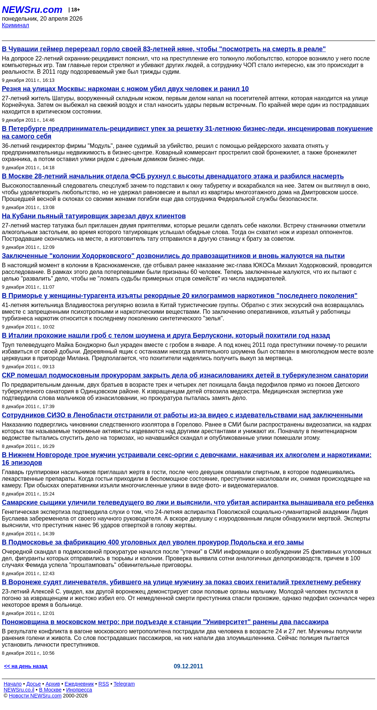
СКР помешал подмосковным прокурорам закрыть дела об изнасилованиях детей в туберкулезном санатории (185, 375)
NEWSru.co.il (19, 690)
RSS (103, 684)
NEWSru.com (32, 9)
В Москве (50, 690)
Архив (53, 684)
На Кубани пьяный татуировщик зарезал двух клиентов (94, 216)
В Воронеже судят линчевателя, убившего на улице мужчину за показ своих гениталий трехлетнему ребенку (181, 582)
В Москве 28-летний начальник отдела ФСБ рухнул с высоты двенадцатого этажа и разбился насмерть (173, 176)
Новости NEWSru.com (35, 696)
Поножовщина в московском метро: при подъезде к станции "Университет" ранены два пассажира (165, 622)
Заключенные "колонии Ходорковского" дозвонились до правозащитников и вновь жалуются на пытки (173, 256)
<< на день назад (25, 666)
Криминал (15, 25)
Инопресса (79, 690)
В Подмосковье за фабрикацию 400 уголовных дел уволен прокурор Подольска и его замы (153, 542)
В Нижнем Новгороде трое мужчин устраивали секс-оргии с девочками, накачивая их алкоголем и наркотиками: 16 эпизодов (186, 458)
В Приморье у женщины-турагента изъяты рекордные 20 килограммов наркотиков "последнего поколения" (179, 295)
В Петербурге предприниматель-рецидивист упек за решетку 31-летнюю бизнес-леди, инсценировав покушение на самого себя (187, 132)
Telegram (124, 684)
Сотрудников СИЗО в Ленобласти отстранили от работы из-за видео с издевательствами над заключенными (182, 415)
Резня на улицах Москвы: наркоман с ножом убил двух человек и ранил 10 (125, 89)
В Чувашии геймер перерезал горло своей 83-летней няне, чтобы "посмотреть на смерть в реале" (164, 49)
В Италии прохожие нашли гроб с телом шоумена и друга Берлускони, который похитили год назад (166, 335)
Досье (33, 684)
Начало (13, 684)
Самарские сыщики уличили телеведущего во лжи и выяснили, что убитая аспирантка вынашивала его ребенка (188, 502)
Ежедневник (79, 684)
